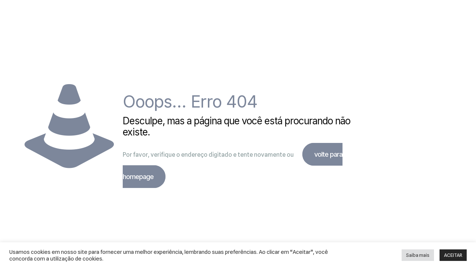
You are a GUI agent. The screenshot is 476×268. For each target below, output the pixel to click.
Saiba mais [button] (418, 255)
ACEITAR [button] (453, 255)
